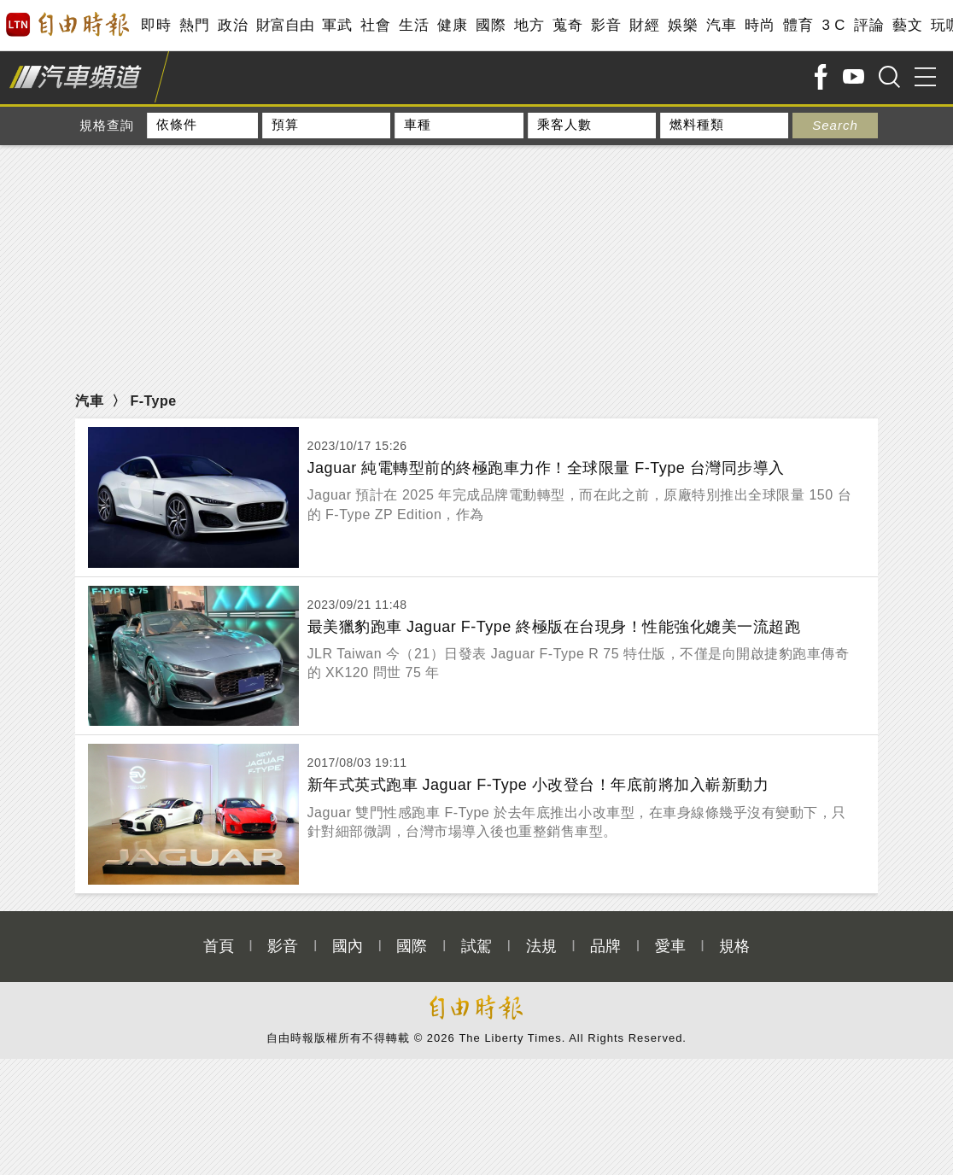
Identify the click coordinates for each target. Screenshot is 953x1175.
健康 (452, 25)
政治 (233, 25)
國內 (347, 928)
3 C (833, 25)
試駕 (476, 928)
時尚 (760, 25)
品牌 (605, 928)
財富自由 (284, 25)
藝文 (907, 25)
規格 (734, 928)
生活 (414, 25)
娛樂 (683, 25)
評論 (869, 25)
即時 (156, 25)
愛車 (670, 928)
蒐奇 (567, 25)
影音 (606, 25)
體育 (798, 25)
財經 (644, 25)
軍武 (337, 25)
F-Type (153, 401)
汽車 (721, 25)
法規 (541, 928)
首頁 (218, 928)
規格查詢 (106, 125)
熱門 (194, 25)
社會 (375, 25)
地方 (529, 25)
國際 (491, 25)
